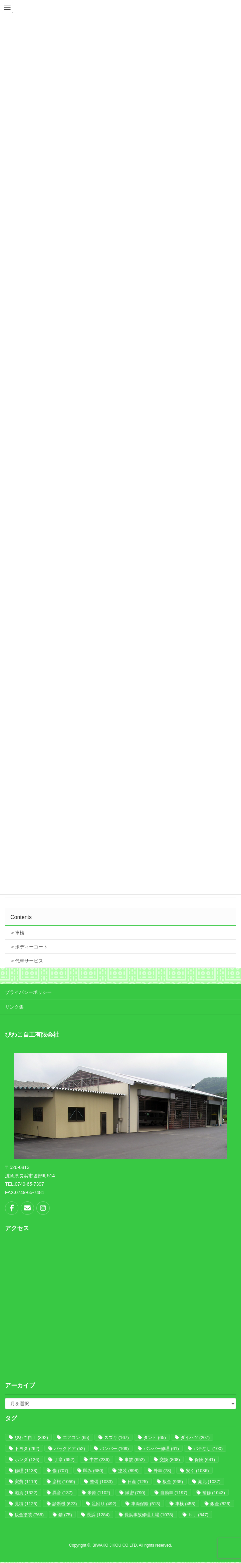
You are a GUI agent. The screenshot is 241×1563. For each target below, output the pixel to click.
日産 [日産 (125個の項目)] (138, 1481)
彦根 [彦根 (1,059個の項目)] (63, 1481)
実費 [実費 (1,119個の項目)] (26, 1481)
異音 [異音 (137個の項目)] (62, 1492)
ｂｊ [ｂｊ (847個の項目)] (198, 1514)
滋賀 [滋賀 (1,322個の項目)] (26, 1492)
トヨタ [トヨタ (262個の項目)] (27, 1448)
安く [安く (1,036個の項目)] (197, 1470)
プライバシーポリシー (28, 992)
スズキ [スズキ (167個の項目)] (116, 1437)
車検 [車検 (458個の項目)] (185, 1503)
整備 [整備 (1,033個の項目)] (101, 1481)
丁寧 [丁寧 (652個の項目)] (64, 1459)
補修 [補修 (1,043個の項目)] (213, 1492)
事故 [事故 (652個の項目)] (135, 1459)
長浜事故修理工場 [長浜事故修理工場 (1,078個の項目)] (149, 1514)
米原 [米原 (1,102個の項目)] (98, 1492)
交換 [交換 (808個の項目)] (170, 1459)
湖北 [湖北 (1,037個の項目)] (209, 1481)
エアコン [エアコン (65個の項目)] (76, 1437)
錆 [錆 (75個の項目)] (65, 1514)
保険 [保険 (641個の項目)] (205, 1459)
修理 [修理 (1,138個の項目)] (26, 1470)
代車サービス (29, 960)
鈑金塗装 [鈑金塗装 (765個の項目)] (29, 1514)
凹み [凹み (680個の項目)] (93, 1470)
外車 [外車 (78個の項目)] (162, 1470)
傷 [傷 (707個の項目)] (60, 1470)
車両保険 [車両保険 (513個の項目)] (145, 1503)
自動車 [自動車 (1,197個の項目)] (173, 1492)
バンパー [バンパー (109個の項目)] (114, 1448)
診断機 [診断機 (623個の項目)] (64, 1503)
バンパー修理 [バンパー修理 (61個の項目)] (161, 1448)
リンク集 (14, 1007)
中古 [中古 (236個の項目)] (99, 1459)
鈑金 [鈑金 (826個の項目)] (220, 1503)
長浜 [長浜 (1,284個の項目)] (98, 1514)
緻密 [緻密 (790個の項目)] (135, 1492)
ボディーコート (31, 946)
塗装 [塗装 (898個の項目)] (128, 1470)
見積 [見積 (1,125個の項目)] (26, 1503)
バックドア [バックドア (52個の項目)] (69, 1448)
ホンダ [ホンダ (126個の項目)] (27, 1459)
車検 (19, 932)
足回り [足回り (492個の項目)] (104, 1503)
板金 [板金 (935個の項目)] (173, 1481)
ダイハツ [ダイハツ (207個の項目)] (195, 1437)
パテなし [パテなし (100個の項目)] (208, 1448)
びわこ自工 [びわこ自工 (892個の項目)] (31, 1437)
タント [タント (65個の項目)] (155, 1437)
